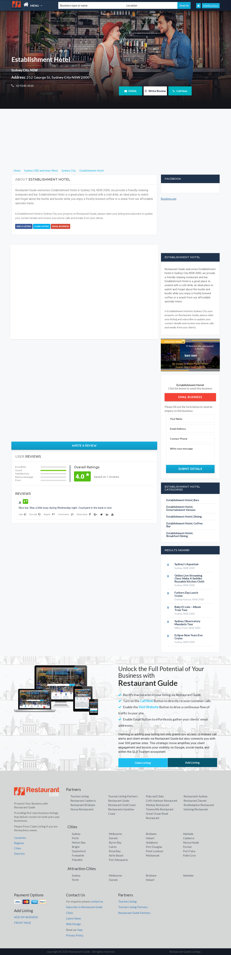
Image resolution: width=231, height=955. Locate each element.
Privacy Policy (74, 935)
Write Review (155, 91)
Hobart (150, 838)
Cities (17, 848)
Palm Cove (189, 855)
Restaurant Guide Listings (185, 951)
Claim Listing (41, 226)
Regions (19, 843)
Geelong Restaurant (196, 809)
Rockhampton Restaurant (199, 805)
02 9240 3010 (25, 85)
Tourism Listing (79, 796)
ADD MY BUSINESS (26, 917)
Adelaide (188, 833)
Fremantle (78, 855)
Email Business (60, 226)
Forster (187, 846)
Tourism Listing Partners (123, 796)
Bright (76, 846)
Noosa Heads (191, 842)
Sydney (76, 833)
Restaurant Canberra (83, 800)
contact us (97, 901)
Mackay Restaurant (157, 805)
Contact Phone (178, 438)
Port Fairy (189, 851)
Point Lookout (154, 851)
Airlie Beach (116, 855)
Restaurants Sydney (196, 796)
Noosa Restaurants (82, 809)
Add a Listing (23, 226)
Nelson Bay (79, 842)
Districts (19, 853)
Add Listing (192, 762)
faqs (80, 929)
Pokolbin (77, 859)
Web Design (73, 924)
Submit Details (190, 469)
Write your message (181, 448)
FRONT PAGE (22, 922)
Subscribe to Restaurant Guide (84, 907)
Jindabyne (152, 842)
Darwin (113, 838)
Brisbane (151, 833)
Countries (20, 837)
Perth (75, 838)
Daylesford (79, 851)
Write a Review (84, 445)
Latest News (73, 918)
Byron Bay (115, 842)
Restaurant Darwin (195, 800)
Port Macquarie (118, 859)
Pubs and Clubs (155, 796)
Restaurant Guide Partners (134, 912)
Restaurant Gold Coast (122, 805)
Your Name (176, 418)
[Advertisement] (115, 143)
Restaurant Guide (118, 800)
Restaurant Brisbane (82, 805)
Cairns (113, 846)
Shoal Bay (115, 851)
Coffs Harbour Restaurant (161, 800)
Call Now (180, 91)
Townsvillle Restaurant (159, 809)
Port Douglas (154, 846)
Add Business (211, 5)
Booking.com (168, 198)
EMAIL (130, 91)
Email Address (178, 428)
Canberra (188, 838)
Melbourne (115, 833)
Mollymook (152, 855)
